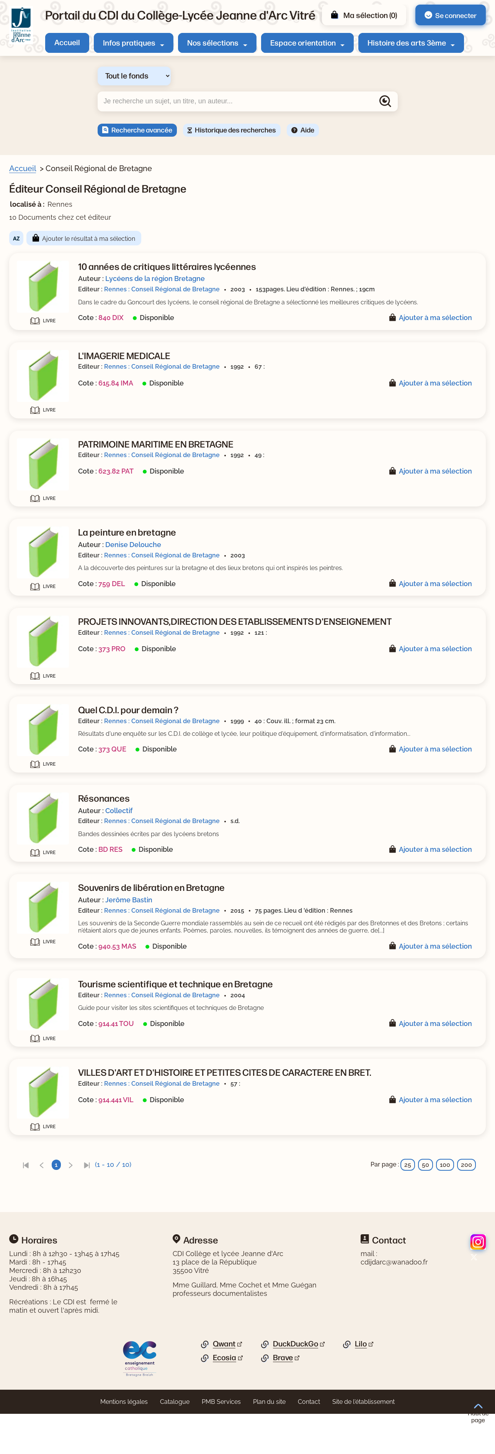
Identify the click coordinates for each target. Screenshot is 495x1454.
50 (425, 1205)
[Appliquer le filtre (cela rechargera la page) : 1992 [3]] (42, 535)
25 (407, 1205)
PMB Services (221, 1442)
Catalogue (175, 1442)
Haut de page (478, 1413)
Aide (307, 129)
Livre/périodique (42, 216)
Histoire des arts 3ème (407, 42)
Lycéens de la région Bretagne (303, 278)
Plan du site (269, 1442)
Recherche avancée (141, 129)
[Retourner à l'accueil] (21, 25)
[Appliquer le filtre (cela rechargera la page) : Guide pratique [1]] (58, 435)
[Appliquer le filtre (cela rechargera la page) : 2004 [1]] (42, 499)
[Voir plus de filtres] (21, 324)
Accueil (67, 42)
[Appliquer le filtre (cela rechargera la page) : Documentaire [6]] (58, 460)
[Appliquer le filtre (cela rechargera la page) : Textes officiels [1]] (58, 448)
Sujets (28, 243)
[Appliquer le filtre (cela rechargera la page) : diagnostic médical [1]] (64, 279)
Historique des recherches (235, 129)
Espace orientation (303, 42)
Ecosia (224, 1397)
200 (466, 1205)
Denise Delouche (282, 559)
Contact (309, 1442)
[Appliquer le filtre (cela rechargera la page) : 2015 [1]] (41, 486)
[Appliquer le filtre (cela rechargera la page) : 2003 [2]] (42, 510)
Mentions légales (124, 1442)
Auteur (28, 339)
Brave (283, 1397)
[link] (174, 1205)
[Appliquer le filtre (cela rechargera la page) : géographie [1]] (53, 313)
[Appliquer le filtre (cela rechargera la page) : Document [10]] (53, 228)
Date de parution (43, 475)
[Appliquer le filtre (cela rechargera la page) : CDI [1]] (40, 267)
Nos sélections (213, 42)
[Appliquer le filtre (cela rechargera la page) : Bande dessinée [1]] (60, 424)
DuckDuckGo (295, 1384)
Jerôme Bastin (277, 925)
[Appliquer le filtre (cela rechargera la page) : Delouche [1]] (50, 373)
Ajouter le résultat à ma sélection (237, 238)
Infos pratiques (129, 42)
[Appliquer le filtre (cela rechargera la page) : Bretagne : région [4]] (62, 255)
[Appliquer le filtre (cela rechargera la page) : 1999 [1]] (42, 523)
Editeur (29, 561)
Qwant (224, 1384)
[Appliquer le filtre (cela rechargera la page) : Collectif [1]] (47, 385)
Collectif (267, 836)
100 (445, 1205)
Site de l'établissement (363, 1442)
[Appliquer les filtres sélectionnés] (36, 602)
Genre (27, 412)
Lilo (361, 1384)
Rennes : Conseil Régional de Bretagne (310, 289)
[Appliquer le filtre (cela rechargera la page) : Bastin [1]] (44, 397)
